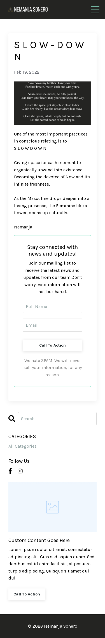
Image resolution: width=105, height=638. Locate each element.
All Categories (22, 446)
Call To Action (52, 345)
